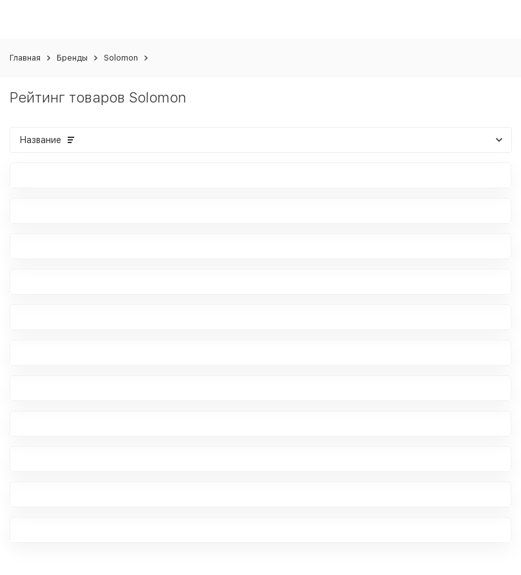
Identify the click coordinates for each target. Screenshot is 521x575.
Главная (25, 58)
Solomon (121, 58)
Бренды (72, 58)
